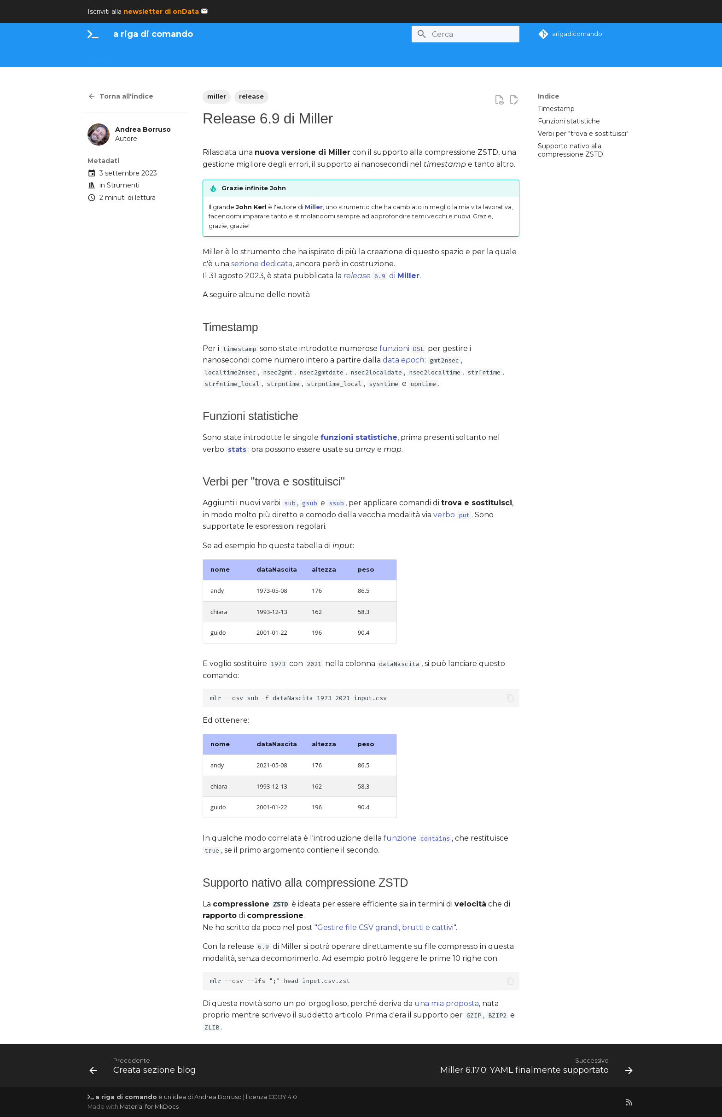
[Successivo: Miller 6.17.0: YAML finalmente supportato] (534, 1068)
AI (154, 57)
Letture (379, 57)
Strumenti (123, 185)
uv (281, 57)
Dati (175, 57)
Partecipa (311, 57)
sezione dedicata (261, 263)
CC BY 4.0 (282, 1097)
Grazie (438, 57)
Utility (347, 57)
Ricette (254, 57)
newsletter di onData (161, 11)
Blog (410, 57)
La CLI (129, 57)
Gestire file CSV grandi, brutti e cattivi (385, 927)
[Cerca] (465, 34)
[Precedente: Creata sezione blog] (144, 1068)
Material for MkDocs (149, 1106)
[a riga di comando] (93, 34)
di (381, 275)
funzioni (402, 348)
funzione (418, 838)
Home (97, 57)
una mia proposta (446, 1003)
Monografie (212, 57)
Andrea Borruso (218, 1097)
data (404, 360)
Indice (548, 96)
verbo (452, 514)
